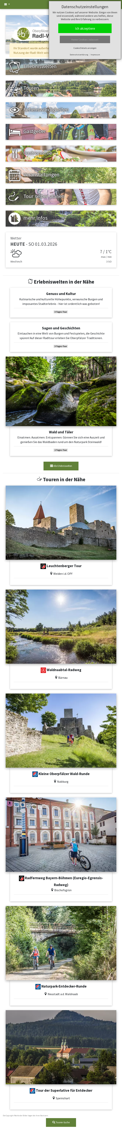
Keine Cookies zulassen (84, 39)
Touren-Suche (61, 1122)
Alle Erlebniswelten (61, 466)
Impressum (95, 54)
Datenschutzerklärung (79, 54)
